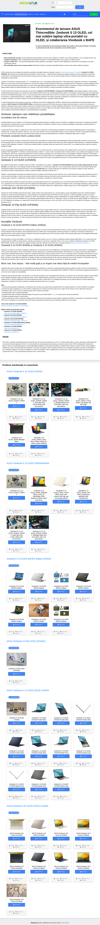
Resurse (30, 14)
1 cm (27, 81)
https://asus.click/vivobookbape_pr (80, 243)
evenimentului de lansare (70, 72)
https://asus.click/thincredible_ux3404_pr (15, 317)
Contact (36, 14)
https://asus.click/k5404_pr (11, 328)
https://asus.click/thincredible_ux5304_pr (15, 313)
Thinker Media (65, 922)
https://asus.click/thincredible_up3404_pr (15, 320)
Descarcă (16, 406)
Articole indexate (9, 14)
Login (79, 7)
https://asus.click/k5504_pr (11, 332)
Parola (53, 7)
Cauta (94, 14)
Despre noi (43, 14)
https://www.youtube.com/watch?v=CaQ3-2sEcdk (15, 305)
